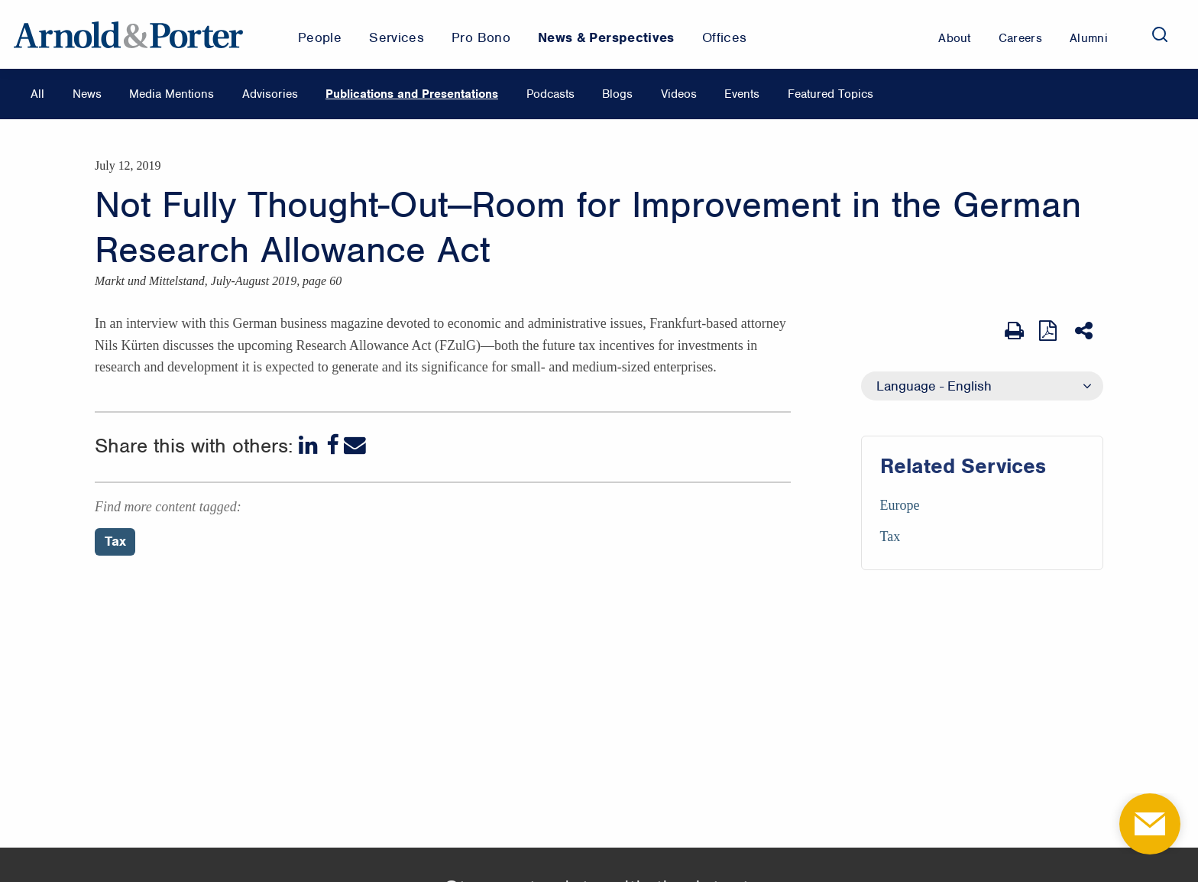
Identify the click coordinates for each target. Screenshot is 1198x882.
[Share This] (1085, 331)
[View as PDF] (1049, 331)
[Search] (1160, 34)
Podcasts (550, 94)
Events (741, 94)
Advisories (270, 94)
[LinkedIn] (310, 445)
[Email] (355, 445)
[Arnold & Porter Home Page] (128, 34)
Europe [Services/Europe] (900, 505)
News (87, 94)
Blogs (617, 94)
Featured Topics (830, 94)
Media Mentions (171, 94)
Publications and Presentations (411, 94)
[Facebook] (332, 445)
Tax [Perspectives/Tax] (115, 541)
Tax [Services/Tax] (890, 536)
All (37, 94)
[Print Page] (1014, 331)
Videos (679, 94)
